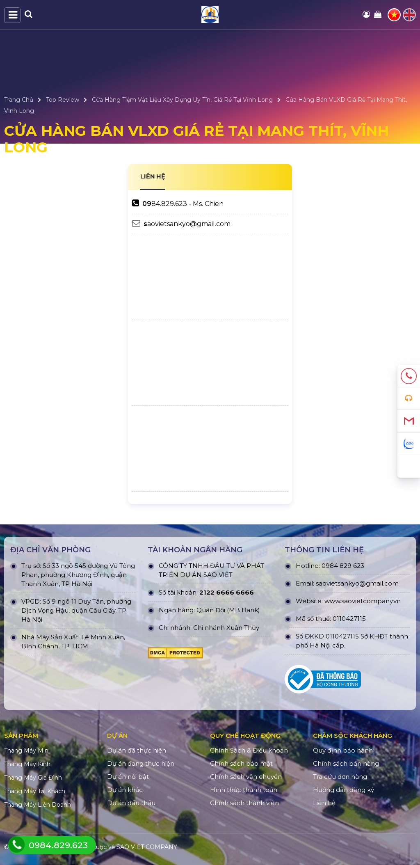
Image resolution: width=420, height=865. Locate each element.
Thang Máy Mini (27, 750)
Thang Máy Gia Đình (33, 777)
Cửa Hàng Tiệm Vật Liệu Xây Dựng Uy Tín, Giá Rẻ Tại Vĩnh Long (182, 99)
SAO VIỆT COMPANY (146, 847)
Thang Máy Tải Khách (34, 791)
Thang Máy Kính (27, 764)
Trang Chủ (18, 99)
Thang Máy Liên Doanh (37, 804)
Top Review (62, 99)
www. (332, 601)
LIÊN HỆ (153, 176)
